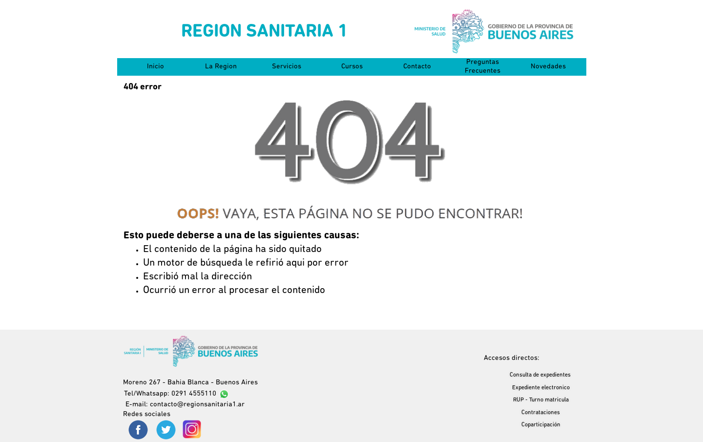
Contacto (417, 66)
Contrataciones (540, 413)
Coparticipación (540, 425)
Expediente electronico (541, 388)
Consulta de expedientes (540, 375)
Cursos (352, 66)
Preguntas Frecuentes (482, 67)
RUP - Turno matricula (541, 400)
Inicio (155, 66)
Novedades (548, 66)
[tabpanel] (351, 263)
